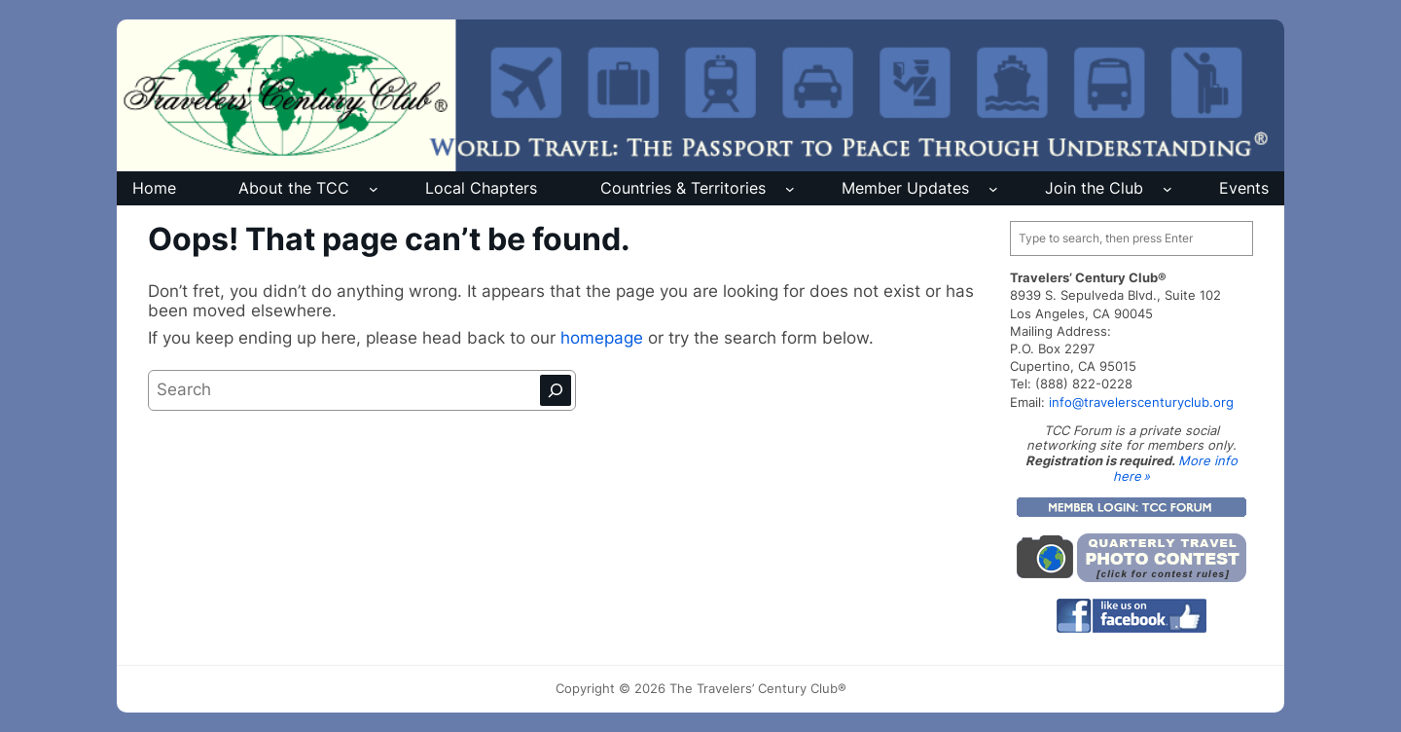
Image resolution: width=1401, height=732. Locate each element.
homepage (604, 338)
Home (154, 188)
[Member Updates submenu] (993, 189)
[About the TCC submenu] (373, 189)
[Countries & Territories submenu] (790, 189)
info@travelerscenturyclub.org (1141, 402)
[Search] (555, 390)
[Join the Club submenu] (1167, 189)
